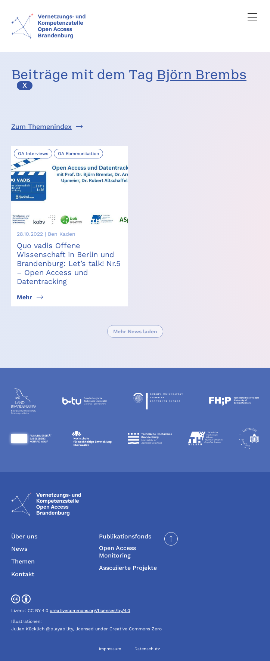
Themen (23, 561)
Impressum (110, 648)
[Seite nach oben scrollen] (171, 539)
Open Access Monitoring (117, 551)
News (19, 548)
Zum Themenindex (41, 126)
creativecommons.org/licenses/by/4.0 (90, 610)
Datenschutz (147, 648)
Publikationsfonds (125, 536)
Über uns (24, 536)
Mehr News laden (135, 331)
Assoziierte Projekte (128, 567)
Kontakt (22, 574)
